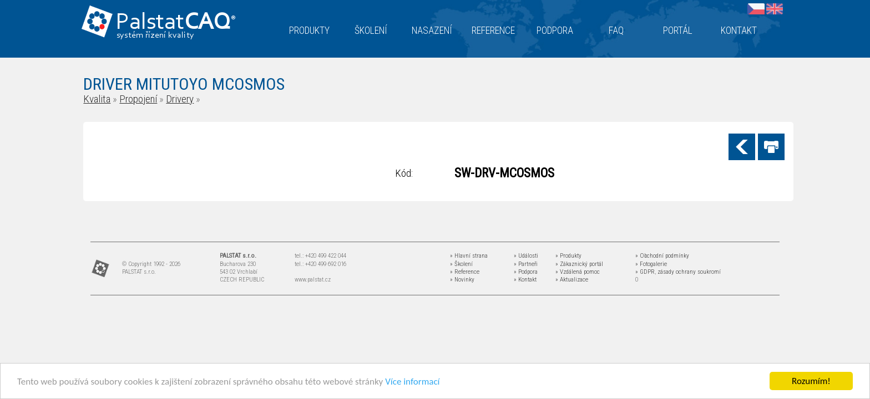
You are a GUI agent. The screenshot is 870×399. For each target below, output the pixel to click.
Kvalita (96, 99)
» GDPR (645, 271)
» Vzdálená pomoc (577, 271)
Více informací (412, 382)
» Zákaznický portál (579, 264)
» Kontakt (525, 279)
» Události (526, 255)
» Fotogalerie (651, 264)
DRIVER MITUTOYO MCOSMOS (184, 84)
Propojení (138, 99)
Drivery (180, 99)
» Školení (461, 264)
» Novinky (462, 279)
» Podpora (526, 271)
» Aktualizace (571, 279)
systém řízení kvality (156, 35)
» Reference (464, 271)
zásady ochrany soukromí (689, 271)
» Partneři (526, 264)
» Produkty (568, 255)
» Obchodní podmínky (662, 255)
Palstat (175, 23)
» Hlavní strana (469, 255)
